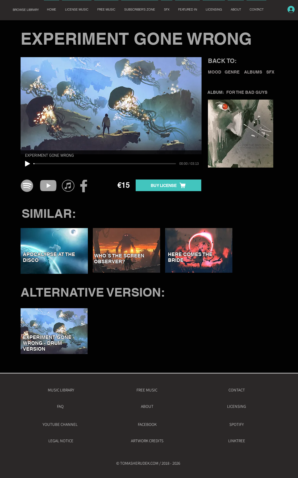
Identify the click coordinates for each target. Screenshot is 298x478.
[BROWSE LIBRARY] (25, 10)
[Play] (27, 163)
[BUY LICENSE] (168, 185)
